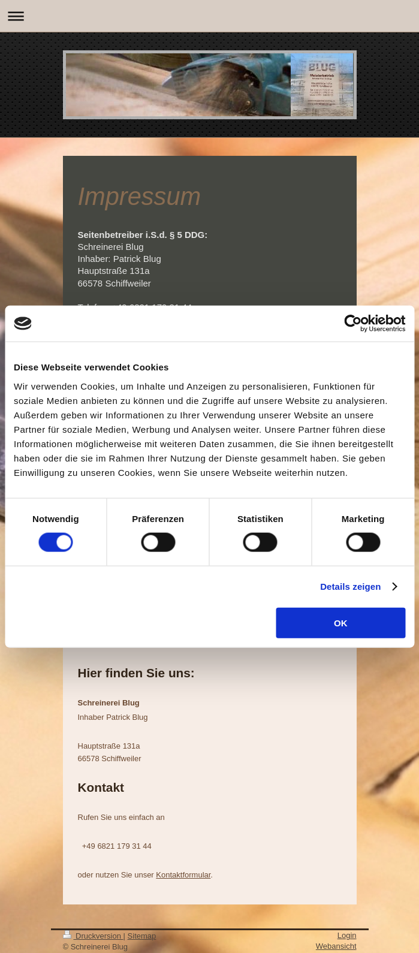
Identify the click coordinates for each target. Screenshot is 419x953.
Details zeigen (350, 586)
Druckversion (93, 935)
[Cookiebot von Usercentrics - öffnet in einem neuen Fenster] (352, 324)
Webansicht (336, 946)
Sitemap (142, 935)
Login (347, 935)
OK (341, 622)
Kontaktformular (183, 874)
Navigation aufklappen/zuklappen (209, 16)
